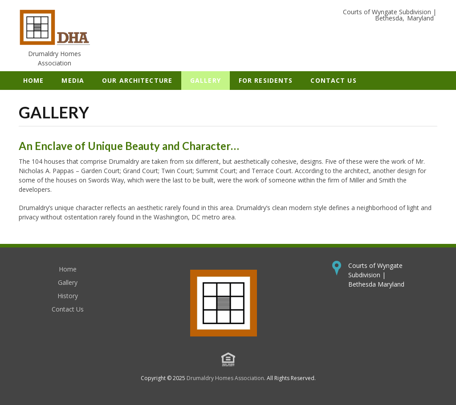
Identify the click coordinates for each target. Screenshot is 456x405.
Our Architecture (137, 80)
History (67, 296)
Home (33, 80)
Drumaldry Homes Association (225, 378)
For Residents (266, 80)
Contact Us (333, 80)
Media (72, 80)
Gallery (205, 80)
